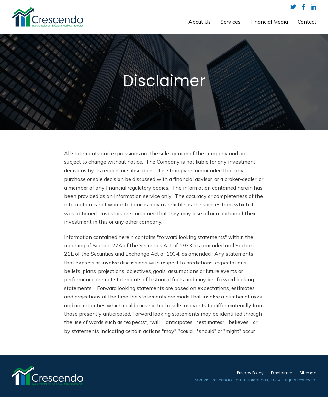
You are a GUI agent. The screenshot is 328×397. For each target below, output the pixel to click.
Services (231, 21)
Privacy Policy (250, 373)
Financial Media (269, 21)
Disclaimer (281, 373)
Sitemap (308, 373)
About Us (199, 21)
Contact (307, 21)
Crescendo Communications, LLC (242, 380)
